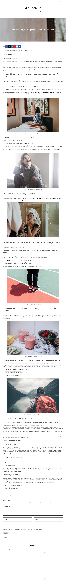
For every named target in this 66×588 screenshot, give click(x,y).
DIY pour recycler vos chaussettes (20, 143)
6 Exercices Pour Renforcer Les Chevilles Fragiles (16, 262)
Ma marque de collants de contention (13, 485)
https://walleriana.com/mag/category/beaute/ (33, 238)
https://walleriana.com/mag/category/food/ (33, 356)
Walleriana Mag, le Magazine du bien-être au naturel (14, 580)
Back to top (60, 587)
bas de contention (22, 91)
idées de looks (8, 146)
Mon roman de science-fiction (12, 488)
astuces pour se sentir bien (56, 91)
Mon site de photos (9, 490)
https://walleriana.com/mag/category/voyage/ (33, 414)
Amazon (52, 447)
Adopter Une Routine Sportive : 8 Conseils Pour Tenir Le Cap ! (19, 260)
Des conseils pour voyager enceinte (13, 371)
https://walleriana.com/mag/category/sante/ (33, 133)
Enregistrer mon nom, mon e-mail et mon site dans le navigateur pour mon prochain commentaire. (24, 529)
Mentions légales (6, 576)
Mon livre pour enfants (10, 487)
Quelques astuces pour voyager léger (13, 372)
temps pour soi (39, 91)
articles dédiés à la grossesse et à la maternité (43, 92)
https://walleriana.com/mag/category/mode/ (33, 189)
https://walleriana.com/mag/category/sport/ (33, 304)
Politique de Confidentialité (8, 578)
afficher (13, 54)
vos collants (32, 143)
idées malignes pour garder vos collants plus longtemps (18, 145)
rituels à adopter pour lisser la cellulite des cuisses (28, 200)
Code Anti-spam (6, 537)
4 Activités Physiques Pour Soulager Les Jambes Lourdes (18, 263)
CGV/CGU (5, 574)
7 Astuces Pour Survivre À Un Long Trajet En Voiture (17, 369)
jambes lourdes (12, 91)
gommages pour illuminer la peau (38, 198)
